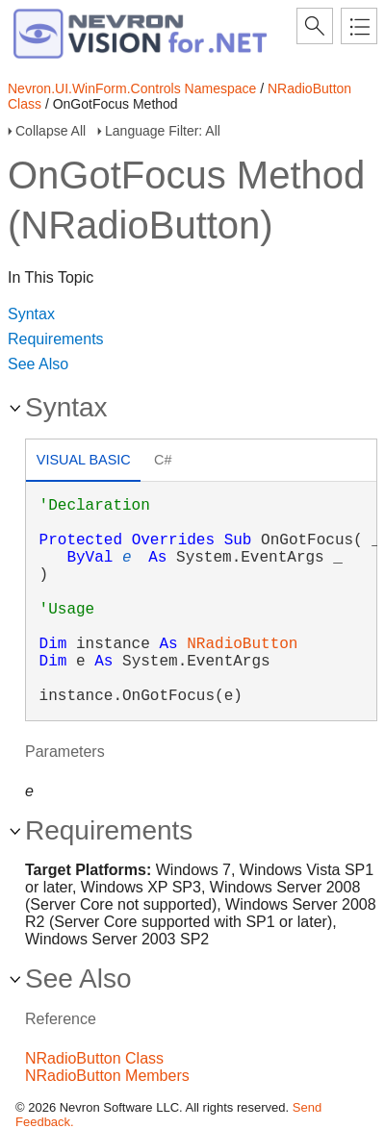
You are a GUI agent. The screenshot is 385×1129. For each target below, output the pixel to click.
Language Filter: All (162, 130)
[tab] (83, 462)
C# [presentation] (162, 459)
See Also (38, 364)
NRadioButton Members (107, 1075)
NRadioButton (242, 644)
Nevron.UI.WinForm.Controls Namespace (132, 88)
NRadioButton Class (94, 1058)
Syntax (31, 314)
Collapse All (50, 130)
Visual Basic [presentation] (84, 459)
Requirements (56, 339)
